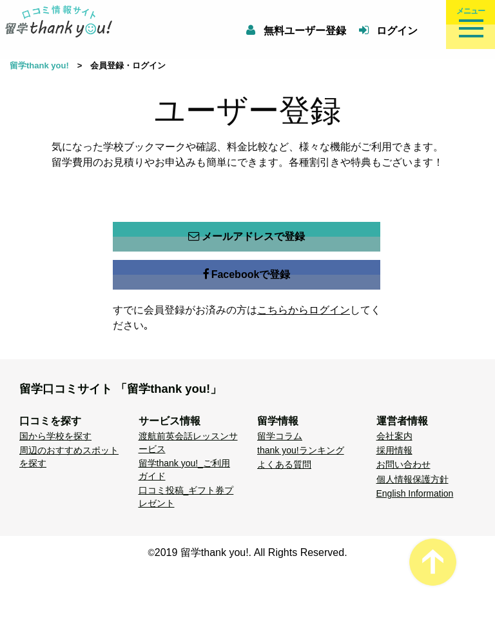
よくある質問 (284, 464)
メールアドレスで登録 (246, 237)
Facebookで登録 (247, 275)
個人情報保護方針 (412, 479)
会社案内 (394, 436)
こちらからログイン (303, 309)
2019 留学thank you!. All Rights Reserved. (251, 552)
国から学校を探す (55, 436)
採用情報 (394, 450)
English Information (415, 493)
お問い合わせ (403, 464)
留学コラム (279, 436)
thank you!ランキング (300, 450)
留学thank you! (39, 65)
